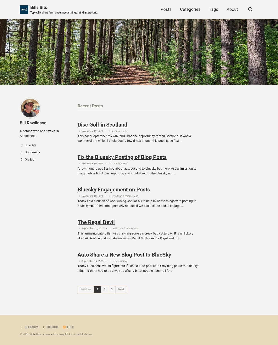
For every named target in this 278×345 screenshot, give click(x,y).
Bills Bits (64, 10)
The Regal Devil (96, 222)
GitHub (50, 327)
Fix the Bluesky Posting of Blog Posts (122, 157)
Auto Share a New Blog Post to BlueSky (124, 255)
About (232, 9)
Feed (68, 327)
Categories (190, 9)
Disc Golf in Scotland (102, 125)
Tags (213, 9)
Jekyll (62, 334)
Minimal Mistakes (80, 334)
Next (121, 289)
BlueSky (29, 327)
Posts (166, 9)
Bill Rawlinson (33, 123)
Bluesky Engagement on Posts (114, 189)
